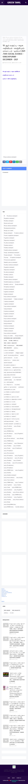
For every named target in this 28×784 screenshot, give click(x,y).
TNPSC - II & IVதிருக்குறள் (9, 345)
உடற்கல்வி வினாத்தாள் (9, 352)
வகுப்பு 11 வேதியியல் (8, 450)
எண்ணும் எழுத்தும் (19, 352)
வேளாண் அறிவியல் (19, 506)
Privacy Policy (5, 591)
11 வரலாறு (6, 257)
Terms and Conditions (7, 592)
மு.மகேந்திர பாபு (7, 394)
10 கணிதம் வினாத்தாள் (8, 220)
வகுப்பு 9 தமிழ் (7, 502)
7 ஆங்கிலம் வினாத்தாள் (9, 303)
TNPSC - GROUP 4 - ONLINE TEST (10, 343)
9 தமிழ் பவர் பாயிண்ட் (8, 335)
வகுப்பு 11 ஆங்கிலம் (8, 443)
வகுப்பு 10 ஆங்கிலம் (18, 433)
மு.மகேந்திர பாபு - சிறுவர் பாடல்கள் (11, 413)
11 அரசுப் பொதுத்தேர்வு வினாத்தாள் (11, 235)
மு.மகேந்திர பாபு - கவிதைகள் (10, 404)
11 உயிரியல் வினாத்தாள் (9, 242)
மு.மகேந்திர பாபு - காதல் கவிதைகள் (11, 406)
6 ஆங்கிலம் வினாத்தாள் (9, 291)
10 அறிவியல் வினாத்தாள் (12, 215)
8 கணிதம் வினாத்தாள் (8, 316)
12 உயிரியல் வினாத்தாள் (9, 272)
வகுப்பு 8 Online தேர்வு (16, 487)
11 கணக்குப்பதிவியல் (8, 245)
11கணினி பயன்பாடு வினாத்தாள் (10, 262)
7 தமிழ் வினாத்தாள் (8, 308)
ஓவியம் (22, 355)
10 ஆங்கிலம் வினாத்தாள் (9, 218)
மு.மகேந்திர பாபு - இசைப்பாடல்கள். (11, 396)
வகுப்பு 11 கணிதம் (7, 445)
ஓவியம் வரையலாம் (8, 357)
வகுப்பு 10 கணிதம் (7, 435)
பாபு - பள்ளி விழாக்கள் (8, 382)
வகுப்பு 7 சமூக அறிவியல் (9, 480)
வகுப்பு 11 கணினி (17, 445)
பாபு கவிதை (17, 384)
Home (4, 37)
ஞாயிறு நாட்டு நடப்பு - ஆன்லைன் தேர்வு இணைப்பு (12, 370)
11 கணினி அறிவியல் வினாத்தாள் (10, 250)
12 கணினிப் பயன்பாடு (8, 284)
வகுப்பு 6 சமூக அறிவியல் (9, 477)
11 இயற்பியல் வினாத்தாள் (9, 240)
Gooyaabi (14, 781)
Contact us (4, 596)
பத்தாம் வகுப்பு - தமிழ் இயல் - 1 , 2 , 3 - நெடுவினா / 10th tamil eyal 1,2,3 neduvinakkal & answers (17, 742)
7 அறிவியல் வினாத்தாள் (9, 301)
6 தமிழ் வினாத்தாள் (8, 299)
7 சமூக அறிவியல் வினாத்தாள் (10, 306)
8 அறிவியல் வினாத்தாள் (9, 311)
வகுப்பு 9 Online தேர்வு (16, 494)
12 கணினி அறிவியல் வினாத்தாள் (10, 279)
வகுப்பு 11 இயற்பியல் (18, 443)
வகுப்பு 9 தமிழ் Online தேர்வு (10, 504)
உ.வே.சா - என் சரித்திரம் (9, 350)
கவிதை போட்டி (7, 360)
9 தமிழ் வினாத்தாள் (19, 335)
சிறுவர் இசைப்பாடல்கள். (18, 367)
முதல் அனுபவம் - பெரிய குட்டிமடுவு (11, 418)
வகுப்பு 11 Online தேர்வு (9, 440)
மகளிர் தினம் (21, 387)
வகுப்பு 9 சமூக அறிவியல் (18, 499)
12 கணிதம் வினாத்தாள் (8, 277)
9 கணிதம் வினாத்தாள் (8, 330)
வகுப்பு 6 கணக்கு (7, 472)
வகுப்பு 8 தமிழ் (7, 494)
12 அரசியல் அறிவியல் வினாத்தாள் (11, 264)
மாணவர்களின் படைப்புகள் (9, 389)
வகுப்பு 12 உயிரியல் (19, 458)
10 (4, 215)
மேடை (17, 421)
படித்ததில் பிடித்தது (8, 379)
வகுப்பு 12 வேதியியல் (8, 455)
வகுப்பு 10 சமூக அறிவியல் (9, 438)
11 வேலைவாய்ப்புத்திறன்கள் (10, 259)
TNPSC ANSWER (19, 345)
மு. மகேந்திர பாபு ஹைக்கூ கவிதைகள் (11, 391)
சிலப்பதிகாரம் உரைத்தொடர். (10, 365)
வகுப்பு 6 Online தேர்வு (8, 470)
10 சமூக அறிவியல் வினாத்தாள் (12, 37)
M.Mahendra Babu (8, 62)
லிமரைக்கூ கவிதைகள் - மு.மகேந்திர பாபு (12, 423)
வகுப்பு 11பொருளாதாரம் (9, 453)
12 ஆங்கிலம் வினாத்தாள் (9, 267)
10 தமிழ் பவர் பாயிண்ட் (9, 230)
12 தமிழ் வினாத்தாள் (19, 284)
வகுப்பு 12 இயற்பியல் (8, 458)
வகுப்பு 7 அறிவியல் (19, 482)
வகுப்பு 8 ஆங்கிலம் (18, 489)
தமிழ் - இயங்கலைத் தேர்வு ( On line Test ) (12, 372)
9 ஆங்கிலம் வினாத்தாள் (9, 328)
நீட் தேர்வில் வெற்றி (17, 377)
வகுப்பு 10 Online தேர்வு (9, 431)
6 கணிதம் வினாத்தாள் (8, 294)
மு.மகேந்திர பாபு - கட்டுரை (9, 401)
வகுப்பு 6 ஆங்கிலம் (19, 470)
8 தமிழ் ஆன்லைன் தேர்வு (9, 321)
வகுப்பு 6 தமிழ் (19, 477)
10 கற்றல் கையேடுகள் (8, 223)
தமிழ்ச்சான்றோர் (7, 377)
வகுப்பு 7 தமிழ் (7, 487)
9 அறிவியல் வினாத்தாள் (9, 325)
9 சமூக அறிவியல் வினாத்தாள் (10, 333)
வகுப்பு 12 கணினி (17, 460)
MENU (3, 601)
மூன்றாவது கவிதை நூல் (9, 421)
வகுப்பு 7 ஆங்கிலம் (8, 484)
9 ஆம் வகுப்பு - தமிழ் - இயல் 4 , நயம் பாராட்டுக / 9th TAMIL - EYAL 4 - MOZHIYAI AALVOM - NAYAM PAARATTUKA (17, 718)
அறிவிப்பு (16, 347)
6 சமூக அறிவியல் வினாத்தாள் (10, 296)
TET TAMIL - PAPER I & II (13, 340)
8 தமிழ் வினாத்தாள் (8, 323)
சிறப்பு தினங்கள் (7, 367)
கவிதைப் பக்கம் (15, 360)
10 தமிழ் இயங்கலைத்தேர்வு (9, 228)
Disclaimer (4, 594)
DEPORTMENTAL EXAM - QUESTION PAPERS (12, 338)
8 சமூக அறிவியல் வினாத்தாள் (10, 318)
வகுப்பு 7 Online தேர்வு (8, 482)
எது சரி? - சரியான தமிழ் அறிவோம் (11, 355)
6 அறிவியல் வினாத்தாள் (9, 289)
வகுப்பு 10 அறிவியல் (8, 433)
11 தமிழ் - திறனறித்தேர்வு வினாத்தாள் (11, 252)
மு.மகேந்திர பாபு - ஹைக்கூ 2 (10, 416)
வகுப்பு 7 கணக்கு (17, 484)
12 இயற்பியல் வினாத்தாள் (9, 269)
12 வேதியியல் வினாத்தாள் (9, 286)
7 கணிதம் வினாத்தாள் (18, 299)
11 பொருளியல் (17, 255)
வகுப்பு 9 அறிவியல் (8, 497)
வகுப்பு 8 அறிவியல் (8, 489)
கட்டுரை (16, 357)
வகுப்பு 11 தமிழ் (7, 448)
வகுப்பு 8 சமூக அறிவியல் (18, 492)
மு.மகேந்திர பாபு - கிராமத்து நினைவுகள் (12, 409)
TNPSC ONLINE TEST (8, 347)
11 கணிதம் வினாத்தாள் (8, 247)
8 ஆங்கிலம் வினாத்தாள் (9, 313)
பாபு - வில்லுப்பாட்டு (8, 384)
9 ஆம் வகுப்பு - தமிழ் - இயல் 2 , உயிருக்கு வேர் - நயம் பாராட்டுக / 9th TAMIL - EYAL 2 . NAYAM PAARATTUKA (17, 665)
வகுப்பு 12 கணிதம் (7, 460)
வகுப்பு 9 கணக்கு (7, 499)
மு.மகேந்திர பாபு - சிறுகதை (9, 411)
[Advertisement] (14, 20)
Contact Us (19, 777)
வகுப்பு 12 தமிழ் (17, 426)
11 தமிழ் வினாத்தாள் (8, 255)
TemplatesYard (14, 780)
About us (4, 595)
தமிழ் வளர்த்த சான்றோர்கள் (9, 374)
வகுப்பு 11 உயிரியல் (8, 426)
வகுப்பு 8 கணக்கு (7, 492)
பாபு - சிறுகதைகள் (17, 379)
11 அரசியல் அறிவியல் (18, 233)
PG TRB (5, 340)
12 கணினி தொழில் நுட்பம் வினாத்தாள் (12, 281)
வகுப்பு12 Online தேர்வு (8, 506)
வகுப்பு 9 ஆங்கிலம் (18, 497)
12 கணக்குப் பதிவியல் (8, 274)
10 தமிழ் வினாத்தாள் (8, 233)
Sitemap (4, 590)
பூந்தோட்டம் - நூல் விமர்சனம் (10, 387)
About (13, 777)
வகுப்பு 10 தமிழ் (20, 438)
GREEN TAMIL (14, 2)
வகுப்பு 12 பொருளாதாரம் (17, 462)
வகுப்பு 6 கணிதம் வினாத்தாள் (10, 475)
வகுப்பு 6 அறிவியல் (8, 428)
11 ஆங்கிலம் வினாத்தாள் (9, 237)
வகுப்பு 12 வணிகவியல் (8, 465)
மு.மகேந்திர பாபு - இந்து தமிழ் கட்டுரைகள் (13, 399)
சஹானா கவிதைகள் (8, 362)
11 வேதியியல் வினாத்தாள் (15, 257)
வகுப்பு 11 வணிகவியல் (17, 448)
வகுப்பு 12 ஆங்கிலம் (19, 455)
